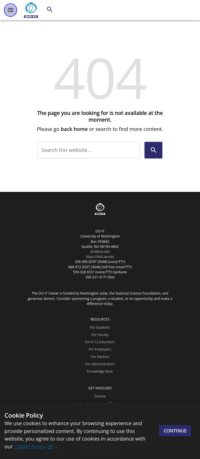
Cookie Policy (29, 446)
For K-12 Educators (100, 342)
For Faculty (100, 334)
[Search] (50, 9)
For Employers (100, 349)
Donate (100, 396)
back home (74, 128)
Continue (175, 431)
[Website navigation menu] (10, 10)
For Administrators (100, 364)
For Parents (100, 356)
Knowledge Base (100, 371)
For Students (100, 327)
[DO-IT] (31, 10)
